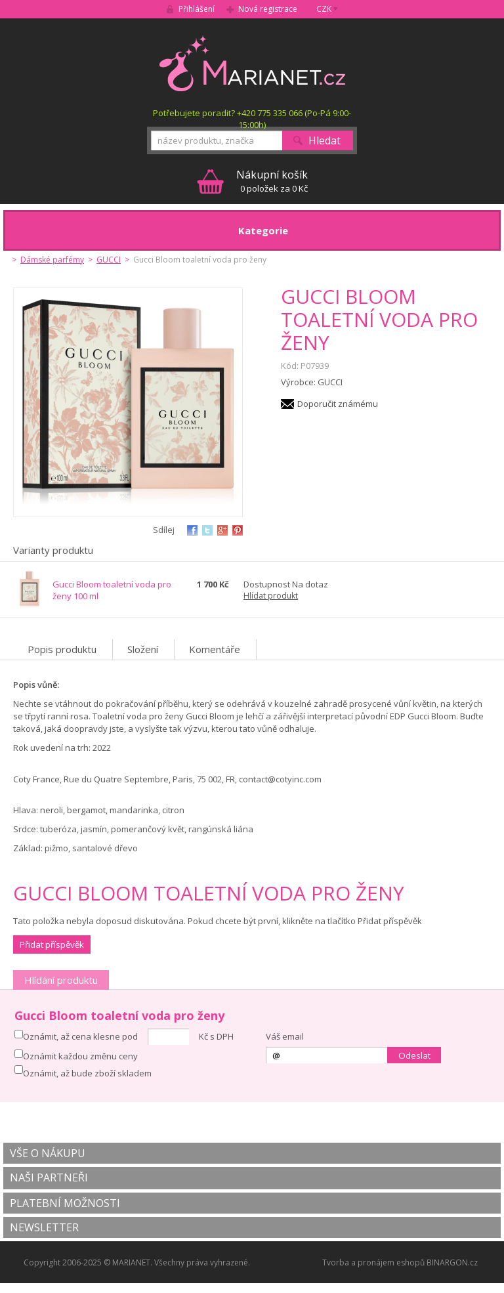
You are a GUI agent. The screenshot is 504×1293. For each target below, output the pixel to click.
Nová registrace (267, 8)
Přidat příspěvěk (52, 944)
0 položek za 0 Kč (272, 180)
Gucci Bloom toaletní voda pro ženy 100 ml (111, 590)
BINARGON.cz (452, 1262)
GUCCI (108, 259)
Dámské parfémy (52, 259)
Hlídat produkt (270, 595)
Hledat (324, 140)
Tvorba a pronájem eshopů (373, 1262)
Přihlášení (196, 8)
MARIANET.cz (252, 63)
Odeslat (414, 1055)
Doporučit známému (337, 404)
